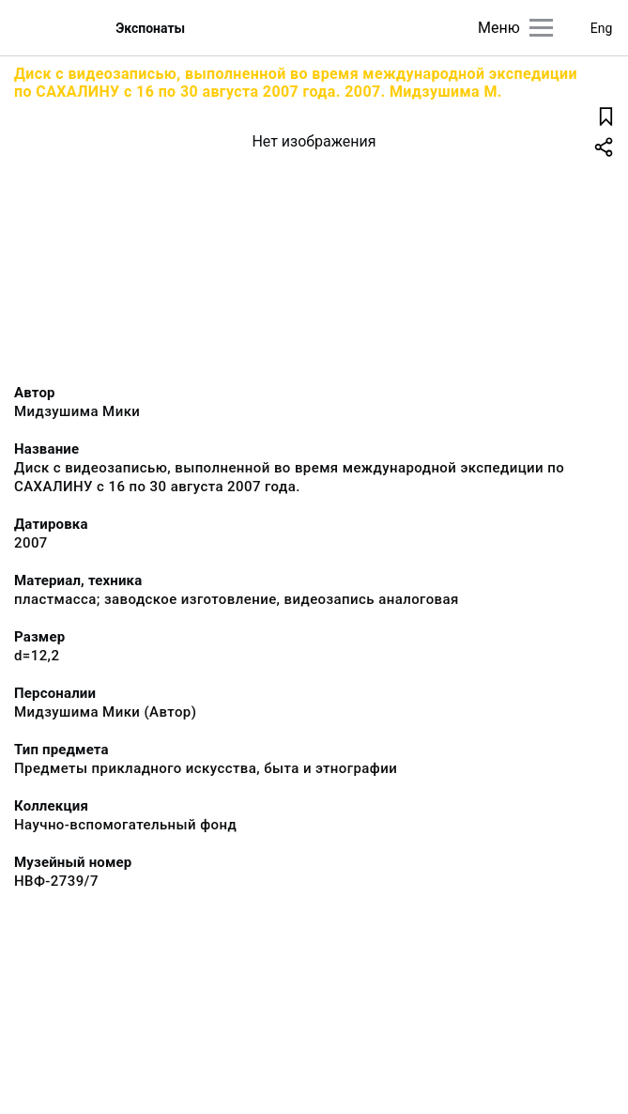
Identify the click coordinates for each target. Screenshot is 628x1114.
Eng (601, 28)
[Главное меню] (541, 27)
